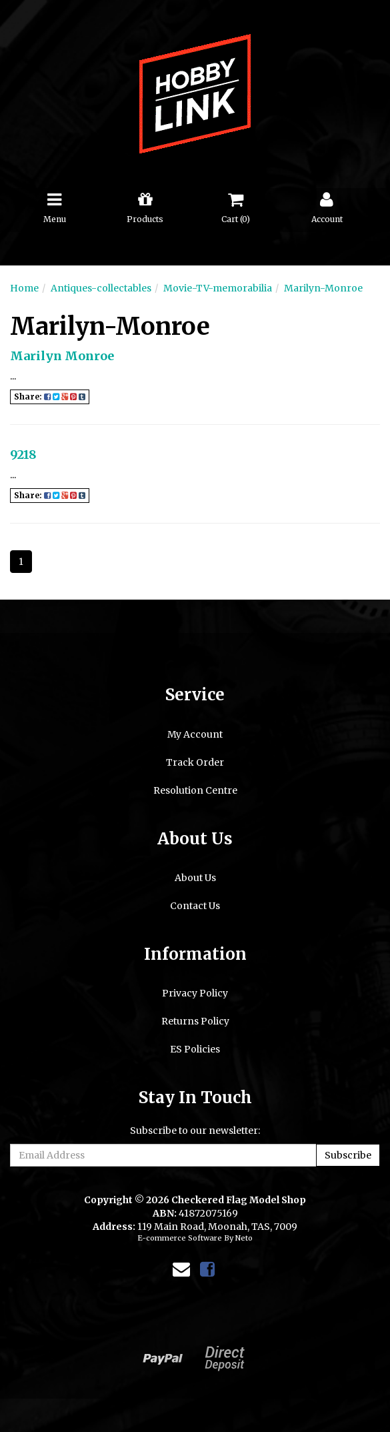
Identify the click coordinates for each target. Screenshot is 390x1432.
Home (24, 288)
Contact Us (195, 906)
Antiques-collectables (101, 288)
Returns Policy (195, 1021)
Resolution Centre (195, 790)
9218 (23, 454)
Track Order (195, 762)
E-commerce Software (179, 1238)
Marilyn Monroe (62, 356)
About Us (195, 878)
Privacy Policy (195, 993)
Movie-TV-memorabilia (217, 288)
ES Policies (195, 1049)
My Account (195, 734)
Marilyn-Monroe (323, 288)
